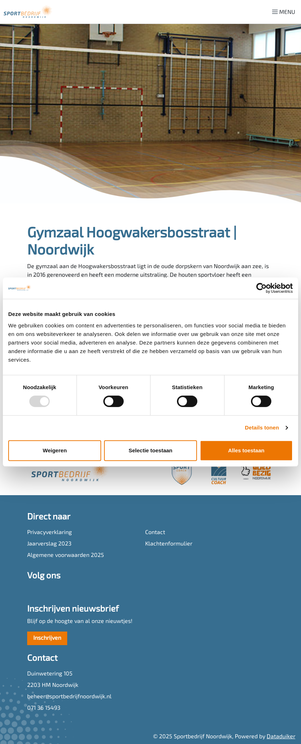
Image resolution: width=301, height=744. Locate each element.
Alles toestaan (246, 450)
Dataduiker (281, 737)
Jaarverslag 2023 (49, 544)
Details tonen (262, 427)
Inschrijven (47, 638)
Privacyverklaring (49, 533)
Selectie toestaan (151, 450)
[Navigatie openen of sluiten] (285, 12)
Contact (155, 533)
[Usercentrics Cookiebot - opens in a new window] (261, 288)
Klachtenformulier (168, 544)
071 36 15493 (43, 708)
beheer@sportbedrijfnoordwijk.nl (69, 697)
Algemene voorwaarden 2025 (65, 555)
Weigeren (55, 450)
